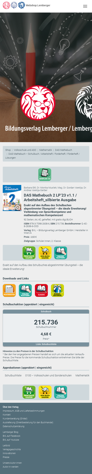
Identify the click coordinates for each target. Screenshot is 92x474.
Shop (8, 150)
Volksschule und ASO (25, 150)
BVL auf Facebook (11, 436)
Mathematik (45, 150)
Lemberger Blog (10, 432)
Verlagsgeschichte (12, 449)
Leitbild (6, 445)
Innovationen (9, 453)
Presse (6, 457)
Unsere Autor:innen (12, 463)
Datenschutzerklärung (13, 426)
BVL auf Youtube (11, 440)
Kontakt (7, 414)
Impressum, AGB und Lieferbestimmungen (24, 411)
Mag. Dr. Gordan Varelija (70, 187)
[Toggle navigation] (85, 6)
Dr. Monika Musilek (47, 187)
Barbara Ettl (30, 187)
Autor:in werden (10, 467)
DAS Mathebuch (63, 150)
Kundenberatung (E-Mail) (15, 418)
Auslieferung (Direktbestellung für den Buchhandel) (28, 422)
